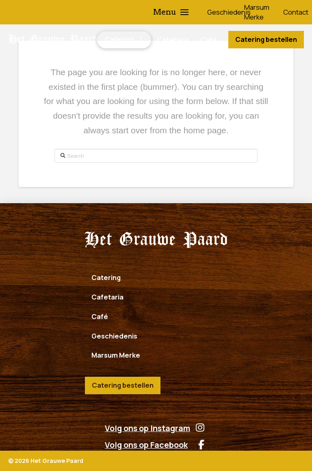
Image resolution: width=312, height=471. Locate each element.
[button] (171, 12)
